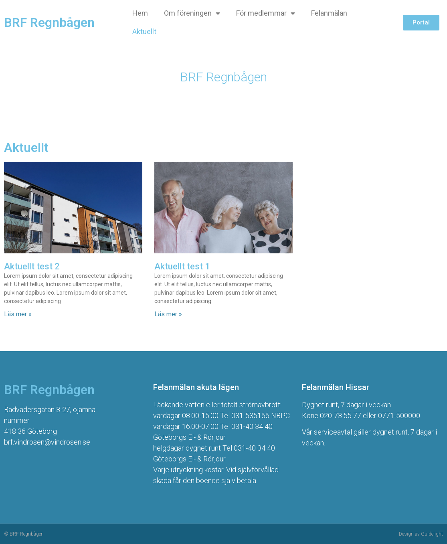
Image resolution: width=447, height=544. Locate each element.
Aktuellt (144, 31)
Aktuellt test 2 (32, 266)
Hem (140, 13)
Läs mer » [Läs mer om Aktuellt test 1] (168, 314)
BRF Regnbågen (49, 22)
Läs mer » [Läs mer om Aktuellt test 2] (18, 314)
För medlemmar (265, 13)
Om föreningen (192, 13)
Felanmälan (329, 13)
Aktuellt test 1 (182, 266)
